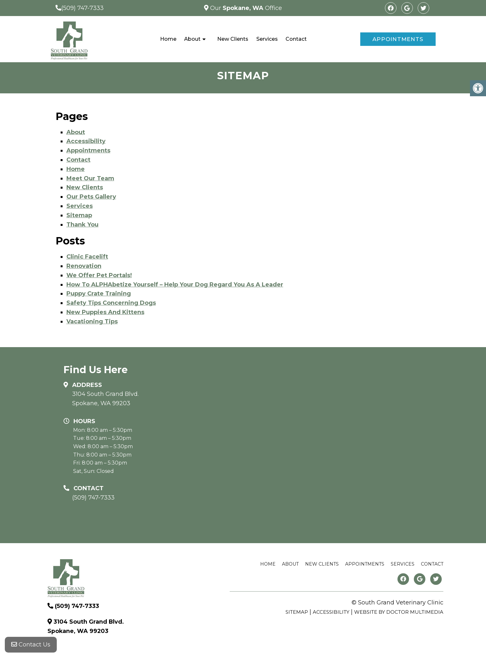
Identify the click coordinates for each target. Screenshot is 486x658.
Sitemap (79, 215)
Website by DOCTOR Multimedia (398, 612)
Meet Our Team (90, 178)
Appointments (397, 39)
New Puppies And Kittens (105, 312)
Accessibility (86, 141)
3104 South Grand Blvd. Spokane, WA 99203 (105, 398)
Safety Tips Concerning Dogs (111, 302)
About (192, 39)
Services (267, 39)
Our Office (245, 8)
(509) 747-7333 (82, 8)
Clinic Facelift (87, 256)
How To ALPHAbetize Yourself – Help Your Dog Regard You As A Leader (174, 284)
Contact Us (30, 645)
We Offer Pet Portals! (99, 275)
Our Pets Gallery (91, 196)
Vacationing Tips (92, 321)
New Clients (232, 39)
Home (168, 39)
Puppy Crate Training (98, 293)
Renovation (83, 265)
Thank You (82, 224)
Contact (296, 39)
